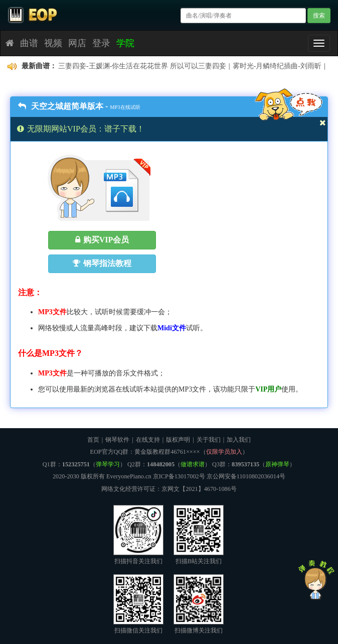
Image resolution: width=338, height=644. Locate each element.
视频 (53, 43)
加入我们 (239, 439)
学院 (125, 43)
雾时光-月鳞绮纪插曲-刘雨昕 (277, 66)
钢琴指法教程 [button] (102, 263)
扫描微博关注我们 (199, 604)
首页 (93, 439)
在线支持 (148, 439)
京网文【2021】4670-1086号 (199, 488)
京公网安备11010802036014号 (246, 476)
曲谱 (29, 43)
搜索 (319, 15)
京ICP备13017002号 (179, 476)
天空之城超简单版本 (60, 106)
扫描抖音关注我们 (138, 535)
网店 (77, 43)
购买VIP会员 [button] (102, 239)
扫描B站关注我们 (199, 535)
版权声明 (178, 439)
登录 (101, 43)
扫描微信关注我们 (138, 604)
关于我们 (209, 439)
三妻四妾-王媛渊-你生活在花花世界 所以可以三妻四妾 (142, 66)
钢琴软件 (117, 439)
